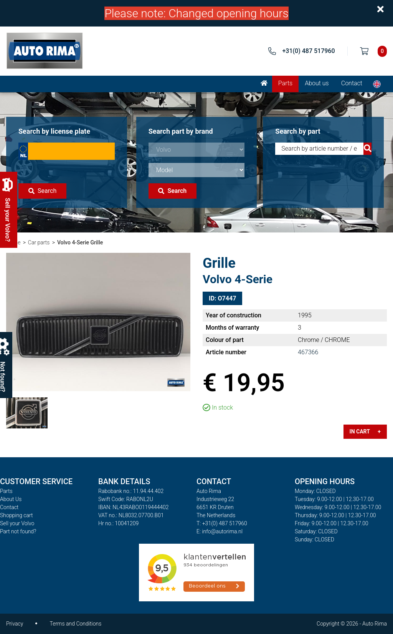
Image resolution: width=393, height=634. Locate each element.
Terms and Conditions (75, 624)
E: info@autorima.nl (219, 531)
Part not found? (18, 531)
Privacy (14, 624)
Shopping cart (16, 515)
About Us (10, 499)
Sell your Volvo (17, 523)
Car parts (39, 242)
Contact (351, 83)
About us (317, 83)
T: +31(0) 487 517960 (221, 523)
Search (42, 190)
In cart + (365, 431)
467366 (308, 352)
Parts (285, 83)
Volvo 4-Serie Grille (80, 242)
